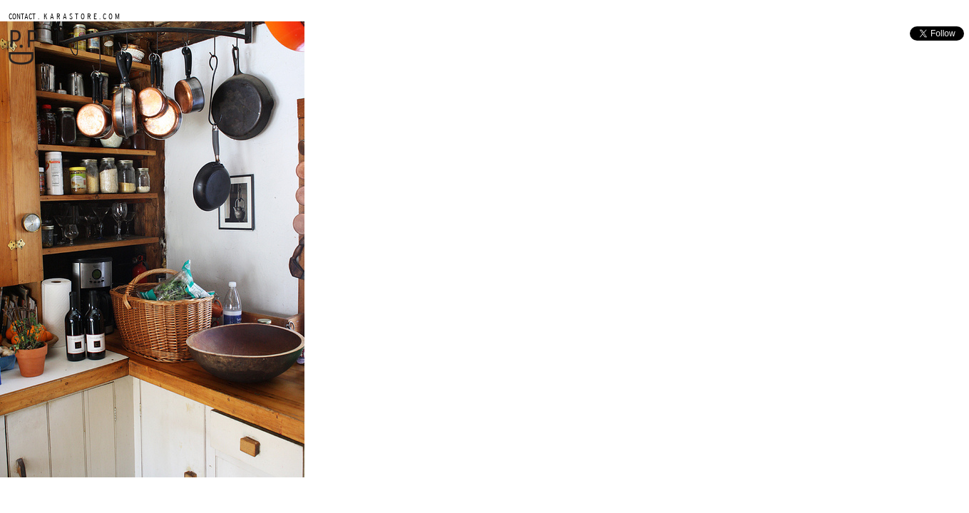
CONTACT (22, 16)
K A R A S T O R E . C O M (80, 16)
